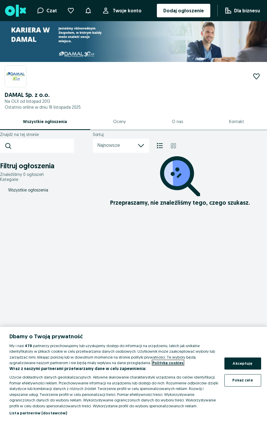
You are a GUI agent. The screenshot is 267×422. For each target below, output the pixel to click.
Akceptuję (242, 363)
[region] (133, 374)
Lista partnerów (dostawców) (38, 413)
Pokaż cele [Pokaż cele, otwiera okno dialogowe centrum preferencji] (242, 380)
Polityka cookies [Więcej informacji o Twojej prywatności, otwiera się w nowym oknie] (168, 362)
